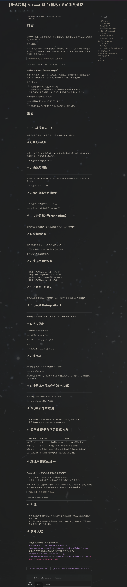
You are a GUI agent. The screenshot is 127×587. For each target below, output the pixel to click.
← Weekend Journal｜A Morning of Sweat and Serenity (38, 569)
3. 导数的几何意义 (106, 38)
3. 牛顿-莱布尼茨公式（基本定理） (111, 48)
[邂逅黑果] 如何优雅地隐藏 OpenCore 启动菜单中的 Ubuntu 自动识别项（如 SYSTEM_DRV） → (71, 569)
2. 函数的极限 (105, 26)
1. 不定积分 (104, 43)
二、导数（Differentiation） (106, 31)
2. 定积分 (103, 46)
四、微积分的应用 (104, 51)
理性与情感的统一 (104, 56)
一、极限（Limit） (103, 21)
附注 (99, 58)
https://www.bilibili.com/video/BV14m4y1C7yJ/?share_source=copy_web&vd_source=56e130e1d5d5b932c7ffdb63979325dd (58, 555)
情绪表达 (31, 19)
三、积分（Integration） (105, 41)
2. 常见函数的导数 (106, 36)
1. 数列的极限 (105, 23)
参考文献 (101, 60)
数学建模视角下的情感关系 (107, 53)
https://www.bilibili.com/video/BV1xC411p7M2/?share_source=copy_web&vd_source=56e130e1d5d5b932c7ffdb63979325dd (58, 547)
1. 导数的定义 (105, 33)
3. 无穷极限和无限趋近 (108, 28)
